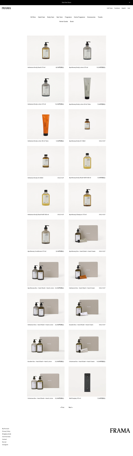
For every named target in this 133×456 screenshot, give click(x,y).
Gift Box (33, 17)
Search (124, 8)
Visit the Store (66, 2)
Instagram (5, 444)
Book (72, 21)
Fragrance (68, 17)
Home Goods (63, 21)
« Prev (62, 407)
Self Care (109, 8)
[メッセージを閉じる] (129, 2)
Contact (4, 439)
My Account (5, 428)
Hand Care (41, 17)
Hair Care (60, 17)
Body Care (50, 17)
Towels (100, 17)
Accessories (91, 17)
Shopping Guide (6, 434)
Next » (71, 407)
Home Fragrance (79, 17)
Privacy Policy (6, 431)
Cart (129, 8)
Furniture (117, 8)
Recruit (4, 442)
